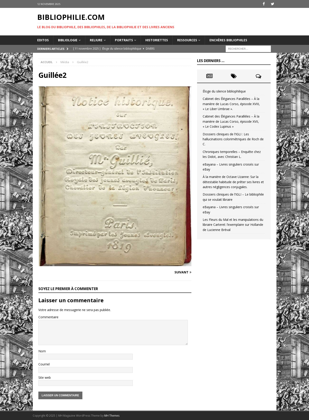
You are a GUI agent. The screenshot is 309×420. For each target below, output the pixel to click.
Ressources (187, 40)
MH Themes (111, 416)
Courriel (44, 364)
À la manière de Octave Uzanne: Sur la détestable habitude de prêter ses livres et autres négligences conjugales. (233, 182)
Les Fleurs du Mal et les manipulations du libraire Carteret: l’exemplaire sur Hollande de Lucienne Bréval (233, 224)
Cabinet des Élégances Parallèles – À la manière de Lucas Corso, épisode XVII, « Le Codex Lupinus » (231, 121)
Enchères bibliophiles (228, 40)
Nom (42, 351)
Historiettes (156, 40)
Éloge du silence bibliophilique (224, 91)
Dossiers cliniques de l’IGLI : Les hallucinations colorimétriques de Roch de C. (233, 139)
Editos (43, 40)
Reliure (96, 40)
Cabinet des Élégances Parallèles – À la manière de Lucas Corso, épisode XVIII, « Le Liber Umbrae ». (231, 104)
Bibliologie (67, 40)
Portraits (124, 40)
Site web (44, 377)
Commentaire (48, 317)
